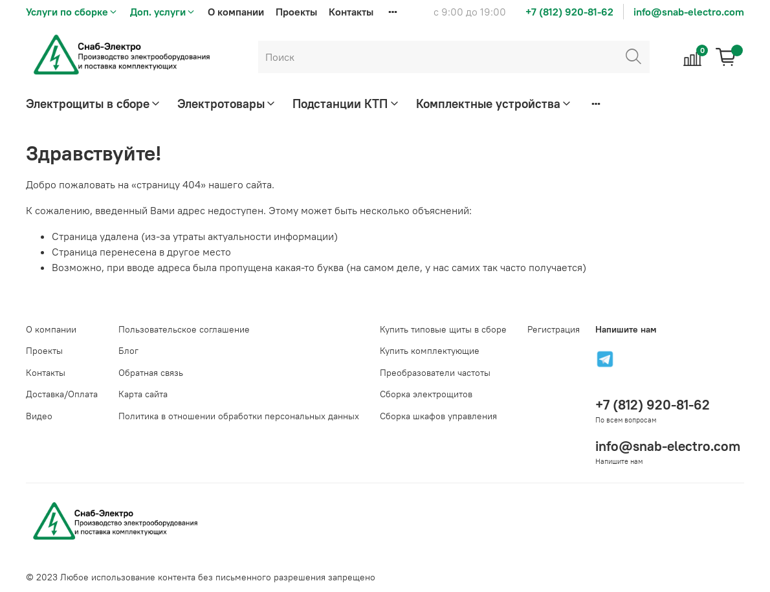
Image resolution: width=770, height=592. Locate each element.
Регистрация (553, 329)
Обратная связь (150, 372)
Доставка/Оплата (62, 394)
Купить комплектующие (429, 350)
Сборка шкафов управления (438, 416)
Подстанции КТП (346, 103)
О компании (236, 11)
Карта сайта (143, 394)
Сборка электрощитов (426, 394)
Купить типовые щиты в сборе (443, 329)
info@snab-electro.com (688, 11)
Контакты (351, 11)
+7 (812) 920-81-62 (569, 11)
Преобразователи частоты (435, 372)
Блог (128, 350)
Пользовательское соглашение (184, 329)
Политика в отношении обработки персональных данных (238, 416)
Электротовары (227, 103)
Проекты (296, 11)
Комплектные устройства (494, 103)
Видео (39, 416)
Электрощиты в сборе (94, 103)
